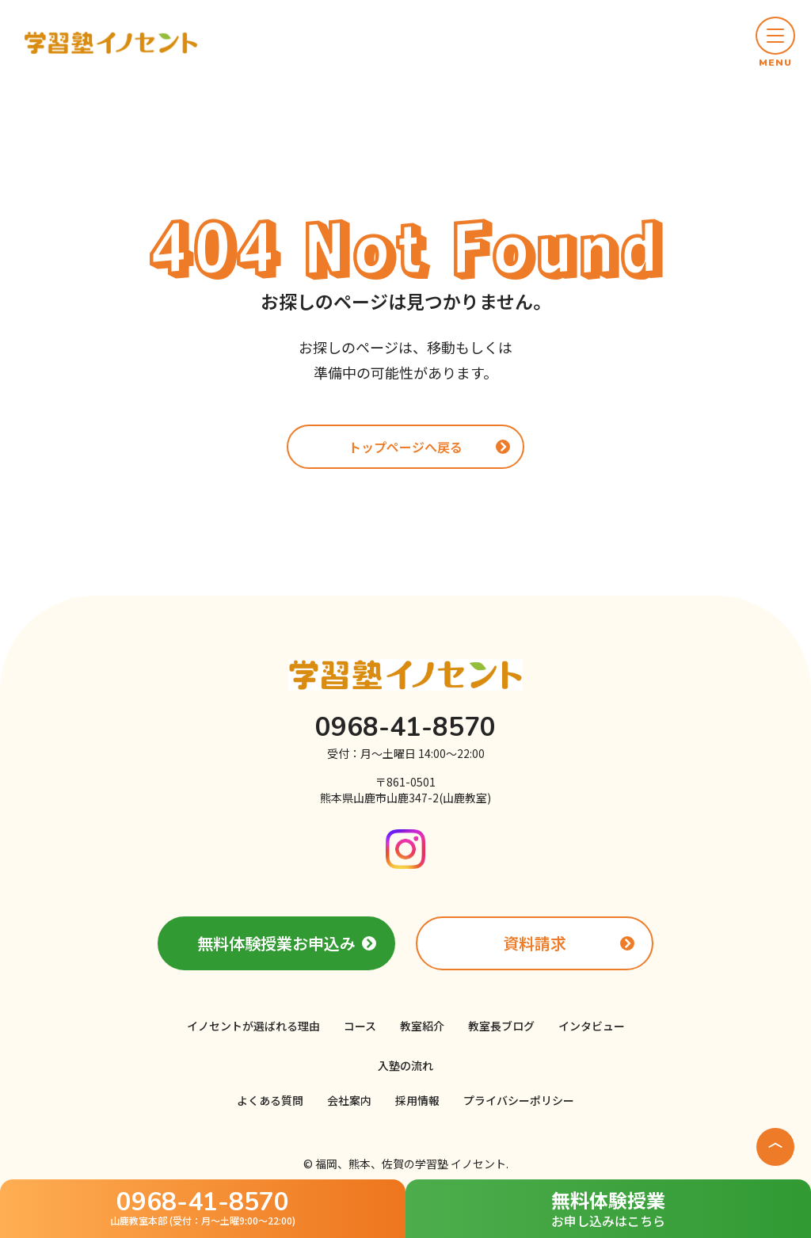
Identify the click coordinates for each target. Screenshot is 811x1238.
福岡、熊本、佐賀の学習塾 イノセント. (411, 1163)
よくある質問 (270, 1100)
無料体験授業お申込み (276, 942)
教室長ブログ (501, 1026)
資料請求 (534, 942)
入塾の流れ (405, 1065)
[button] (775, 43)
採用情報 (417, 1100)
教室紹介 (422, 1026)
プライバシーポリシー (518, 1100)
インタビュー (591, 1026)
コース (360, 1026)
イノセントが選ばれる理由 (253, 1026)
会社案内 (349, 1100)
